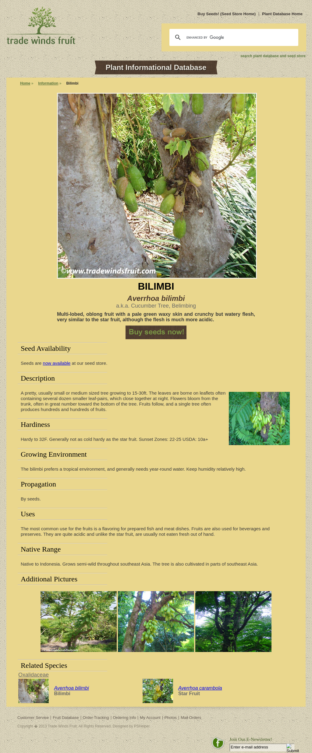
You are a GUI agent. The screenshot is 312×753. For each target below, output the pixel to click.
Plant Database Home (282, 14)
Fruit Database (66, 717)
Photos (171, 717)
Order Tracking (96, 717)
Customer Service (33, 717)
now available (57, 363)
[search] (232, 37)
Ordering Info (124, 717)
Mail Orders (191, 717)
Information (48, 83)
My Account (150, 717)
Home (25, 83)
